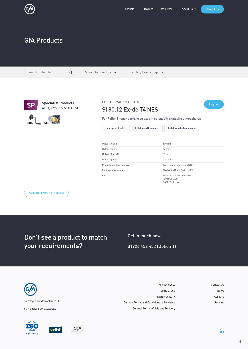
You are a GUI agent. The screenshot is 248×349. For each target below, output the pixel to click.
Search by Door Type (98, 72)
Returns (219, 302)
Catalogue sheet (116, 128)
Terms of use (167, 290)
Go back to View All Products (46, 193)
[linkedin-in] (222, 332)
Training (148, 9)
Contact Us (212, 9)
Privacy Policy (167, 284)
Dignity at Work (166, 296)
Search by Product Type (144, 72)
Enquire (214, 104)
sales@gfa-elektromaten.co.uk (42, 301)
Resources (166, 9)
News (220, 290)
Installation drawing (147, 128)
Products (129, 9)
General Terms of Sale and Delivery (154, 308)
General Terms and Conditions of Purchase (149, 302)
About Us (187, 9)
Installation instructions (182, 128)
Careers (219, 296)
